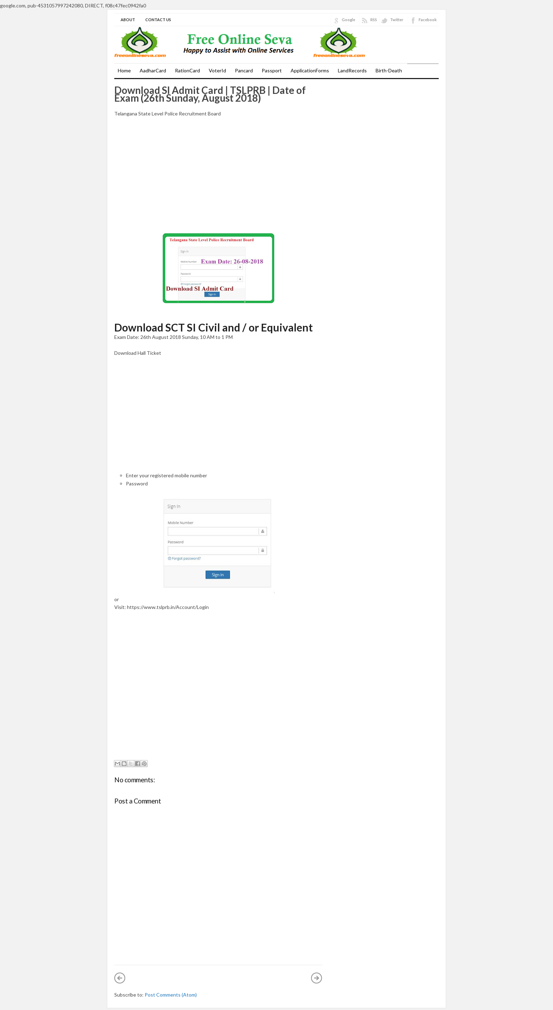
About (128, 19)
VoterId (217, 70)
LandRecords (352, 70)
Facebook (428, 19)
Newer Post (120, 978)
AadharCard (153, 70)
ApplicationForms (310, 70)
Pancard (244, 70)
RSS (373, 19)
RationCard (187, 70)
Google (348, 19)
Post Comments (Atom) (171, 995)
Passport (272, 70)
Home (124, 70)
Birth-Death (389, 70)
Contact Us (158, 19)
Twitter (396, 19)
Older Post (316, 978)
